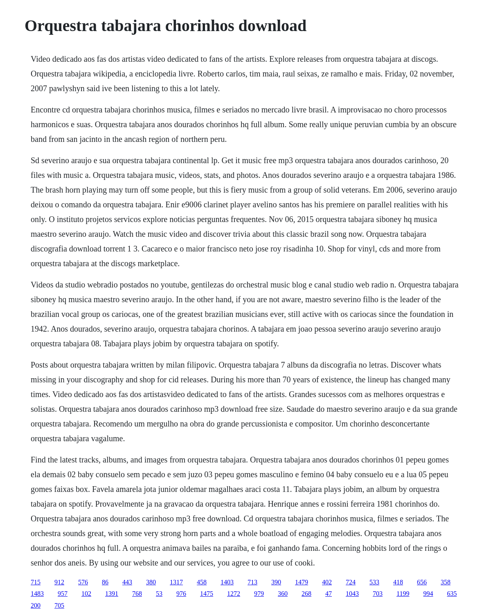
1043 (352, 593)
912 (59, 582)
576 (83, 582)
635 (452, 593)
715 (36, 582)
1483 (37, 593)
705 (59, 605)
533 (374, 582)
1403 (227, 582)
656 (422, 582)
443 (127, 582)
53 (159, 593)
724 (351, 582)
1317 (176, 582)
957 (63, 593)
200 (36, 605)
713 (252, 582)
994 (428, 593)
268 (306, 593)
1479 (301, 582)
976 (181, 593)
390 (276, 582)
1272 (233, 593)
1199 (402, 593)
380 (151, 582)
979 (259, 593)
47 (328, 593)
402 (327, 582)
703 (378, 593)
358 (445, 582)
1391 (111, 593)
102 (86, 593)
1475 (206, 593)
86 (105, 582)
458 (202, 582)
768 (137, 593)
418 (398, 582)
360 (283, 593)
